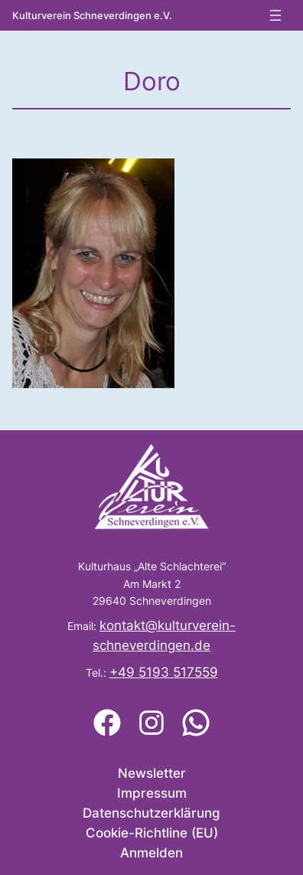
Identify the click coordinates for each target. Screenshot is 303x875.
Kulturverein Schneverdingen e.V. (92, 15)
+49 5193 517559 (163, 672)
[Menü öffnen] (275, 15)
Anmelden (151, 852)
